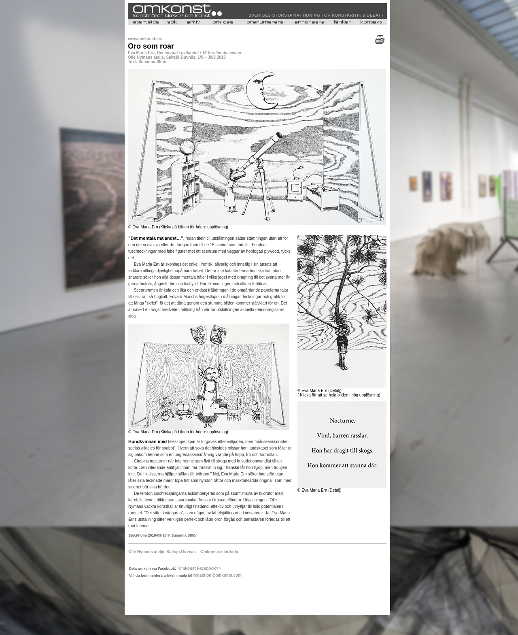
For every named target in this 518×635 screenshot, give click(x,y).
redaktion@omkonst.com (217, 575)
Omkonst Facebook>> (199, 568)
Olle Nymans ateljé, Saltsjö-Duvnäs (162, 552)
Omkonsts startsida (219, 552)
